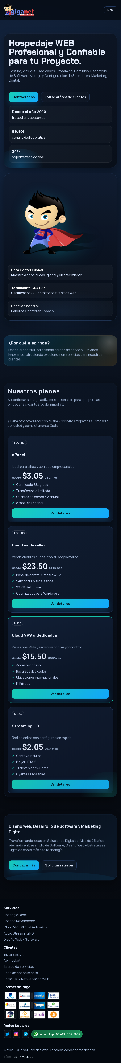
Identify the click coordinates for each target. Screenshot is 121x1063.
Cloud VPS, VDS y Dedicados (25, 927)
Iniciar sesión (14, 954)
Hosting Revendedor (19, 921)
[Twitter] (7, 1034)
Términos (10, 1057)
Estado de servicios (19, 966)
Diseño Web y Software (22, 939)
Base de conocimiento (21, 972)
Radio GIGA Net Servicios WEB (26, 979)
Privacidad (26, 1057)
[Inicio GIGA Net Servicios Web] (19, 10)
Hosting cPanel (15, 914)
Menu (110, 10)
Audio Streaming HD (19, 933)
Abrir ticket (12, 960)
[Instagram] (16, 1034)
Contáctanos (23, 97)
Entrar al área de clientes (65, 97)
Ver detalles (60, 517)
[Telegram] (25, 1034)
